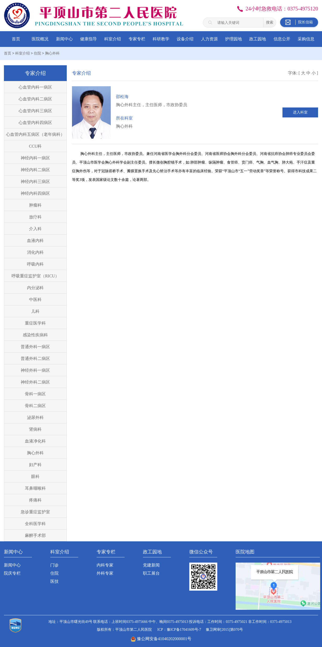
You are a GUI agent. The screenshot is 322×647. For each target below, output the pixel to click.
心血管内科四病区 (35, 122)
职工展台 (151, 573)
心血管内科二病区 (35, 99)
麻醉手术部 (35, 535)
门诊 (54, 565)
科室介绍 (112, 39)
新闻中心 (64, 39)
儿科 (35, 311)
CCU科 (35, 146)
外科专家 (105, 573)
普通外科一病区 (35, 346)
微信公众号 (201, 551)
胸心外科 (52, 53)
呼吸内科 (35, 264)
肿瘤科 (35, 205)
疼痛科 (35, 500)
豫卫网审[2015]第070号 (224, 630)
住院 (37, 53)
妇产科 (35, 464)
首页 (16, 39)
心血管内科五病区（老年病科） (35, 134)
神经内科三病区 (35, 181)
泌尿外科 (35, 417)
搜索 (269, 22)
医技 (54, 581)
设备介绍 (185, 39)
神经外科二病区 (35, 382)
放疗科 (35, 217)
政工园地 (257, 39)
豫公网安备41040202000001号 (164, 639)
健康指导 (88, 39)
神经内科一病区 (35, 158)
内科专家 (105, 565)
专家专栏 (137, 39)
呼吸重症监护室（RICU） (35, 276)
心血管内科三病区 (35, 111)
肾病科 (35, 429)
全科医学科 (35, 523)
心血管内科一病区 (35, 87)
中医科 (35, 299)
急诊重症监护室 (35, 512)
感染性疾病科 (35, 335)
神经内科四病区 (35, 193)
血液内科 (35, 240)
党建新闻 (151, 565)
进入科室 (300, 112)
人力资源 (209, 39)
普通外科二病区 (35, 358)
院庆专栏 (12, 573)
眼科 (35, 476)
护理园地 (233, 39)
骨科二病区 (35, 405)
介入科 (35, 229)
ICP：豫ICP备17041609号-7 (179, 630)
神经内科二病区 (35, 170)
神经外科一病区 (35, 370)
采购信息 (306, 39)
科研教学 (161, 39)
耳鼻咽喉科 (35, 488)
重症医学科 (35, 323)
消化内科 (35, 252)
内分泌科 (35, 287)
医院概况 (40, 39)
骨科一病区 (35, 394)
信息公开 (282, 39)
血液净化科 (35, 441)
